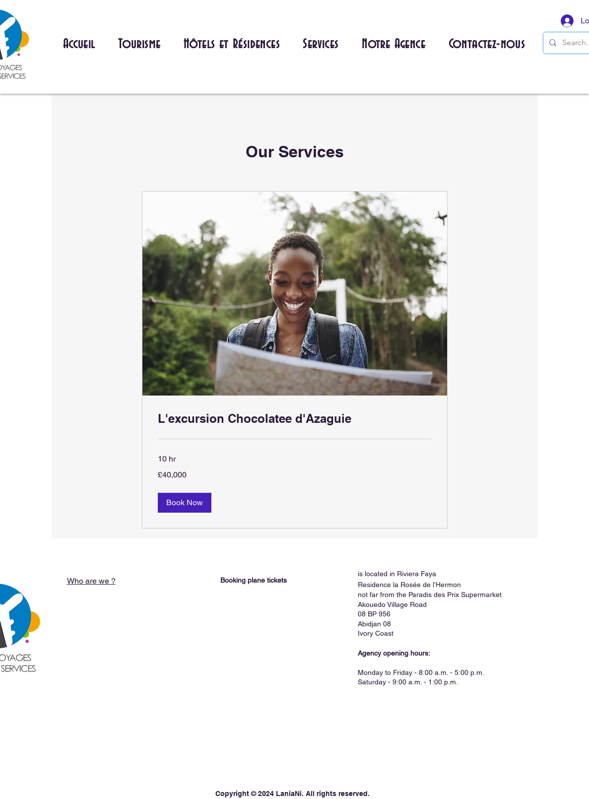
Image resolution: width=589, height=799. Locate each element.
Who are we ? (91, 581)
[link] (295, 419)
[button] (139, 45)
